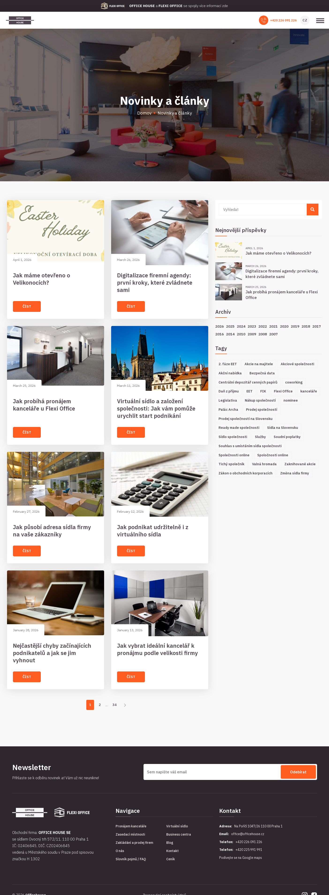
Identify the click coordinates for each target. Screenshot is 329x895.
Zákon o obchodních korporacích (245, 473)
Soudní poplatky (287, 436)
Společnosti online (234, 455)
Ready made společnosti (239, 427)
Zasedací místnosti (130, 834)
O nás (120, 851)
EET (249, 391)
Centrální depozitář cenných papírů (248, 382)
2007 (273, 334)
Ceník (170, 859)
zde (225, 6)
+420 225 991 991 (248, 850)
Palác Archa (228, 409)
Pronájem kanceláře (131, 826)
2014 (230, 334)
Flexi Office (283, 391)
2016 (219, 334)
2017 (316, 326)
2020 (284, 326)
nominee (291, 400)
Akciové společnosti (297, 364)
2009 (252, 334)
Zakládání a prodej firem (134, 843)
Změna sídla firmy (294, 473)
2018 (306, 326)
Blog (169, 843)
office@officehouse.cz (247, 834)
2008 (262, 334)
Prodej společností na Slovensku (245, 418)
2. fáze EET (228, 364)
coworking (294, 382)
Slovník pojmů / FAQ (131, 859)
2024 (241, 326)
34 (114, 704)
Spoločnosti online (272, 455)
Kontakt (172, 851)
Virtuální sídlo (177, 826)
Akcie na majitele (259, 364)
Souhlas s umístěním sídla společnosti (250, 446)
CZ (305, 20)
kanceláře (308, 391)
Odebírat (298, 772)
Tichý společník (231, 464)
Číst (27, 306)
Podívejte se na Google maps (240, 858)
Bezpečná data (262, 373)
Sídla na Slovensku (282, 427)
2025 (230, 326)
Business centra (178, 834)
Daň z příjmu (229, 391)
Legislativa (228, 400)
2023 (252, 326)
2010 (241, 334)
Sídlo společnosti (233, 436)
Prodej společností (261, 409)
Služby (260, 436)
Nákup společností (260, 400)
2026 (219, 326)
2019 (295, 326)
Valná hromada (264, 464)
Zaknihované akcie (300, 464)
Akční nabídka (230, 373)
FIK (263, 391)
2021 (273, 326)
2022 (262, 326)
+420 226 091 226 (283, 20)
